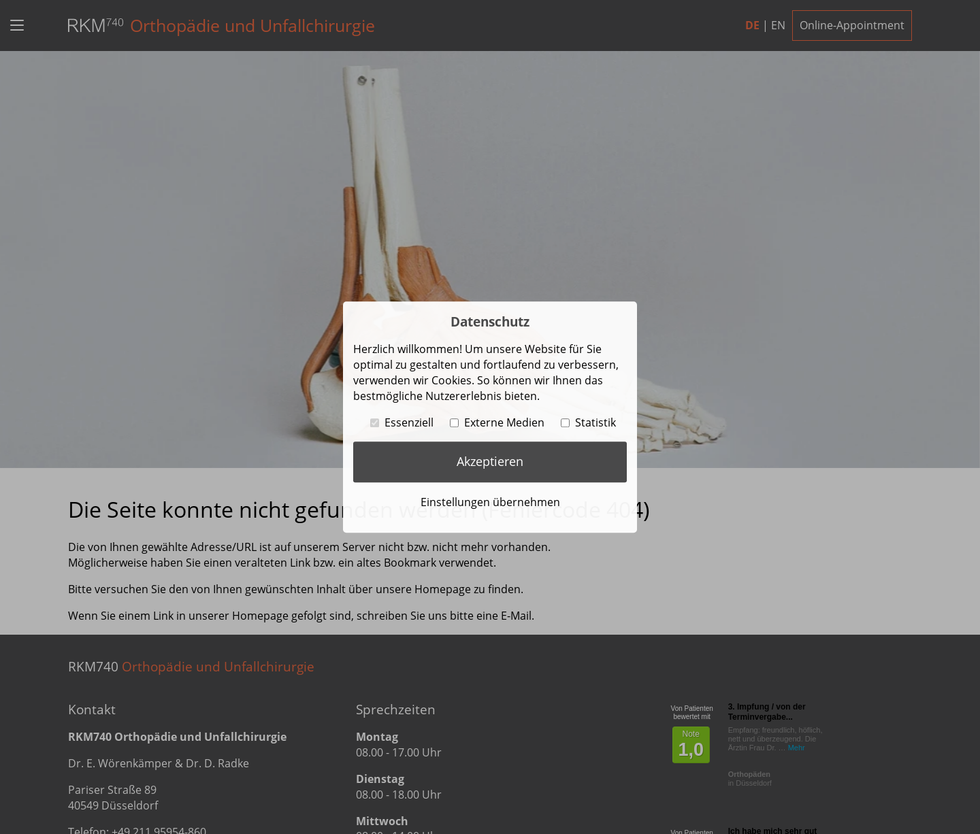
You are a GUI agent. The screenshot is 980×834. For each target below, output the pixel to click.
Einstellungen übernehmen (490, 502)
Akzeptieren (490, 461)
